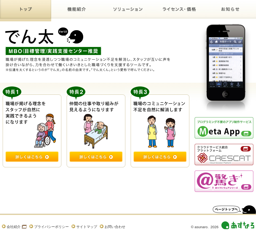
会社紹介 (14, 227)
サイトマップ (86, 227)
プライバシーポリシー (51, 227)
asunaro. (202, 227)
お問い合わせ (115, 227)
